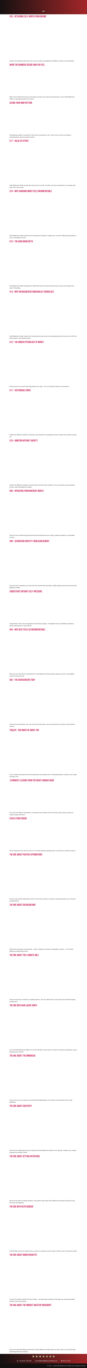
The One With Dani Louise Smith (23, 1005)
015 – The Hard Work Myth (21, 241)
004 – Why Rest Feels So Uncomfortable (27, 629)
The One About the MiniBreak (22, 1055)
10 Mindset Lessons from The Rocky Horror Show (32, 780)
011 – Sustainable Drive (20, 390)
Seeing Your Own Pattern (21, 103)
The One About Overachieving (23, 905)
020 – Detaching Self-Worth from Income (28, 16)
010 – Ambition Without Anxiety (24, 440)
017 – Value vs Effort (19, 141)
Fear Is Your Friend (18, 818)
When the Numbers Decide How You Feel (27, 65)
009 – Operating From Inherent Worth (27, 491)
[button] (44, 11)
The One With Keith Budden (21, 1206)
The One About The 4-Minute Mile (24, 955)
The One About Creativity (21, 1106)
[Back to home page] (43, 4)
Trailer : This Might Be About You (24, 730)
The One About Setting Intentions (25, 1156)
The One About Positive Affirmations (26, 854)
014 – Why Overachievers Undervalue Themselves (32, 291)
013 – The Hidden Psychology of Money (27, 342)
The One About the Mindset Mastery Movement (30, 1305)
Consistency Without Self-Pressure (26, 591)
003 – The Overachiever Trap (22, 680)
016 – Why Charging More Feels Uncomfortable (31, 191)
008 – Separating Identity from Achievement (29, 541)
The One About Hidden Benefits (23, 1255)
